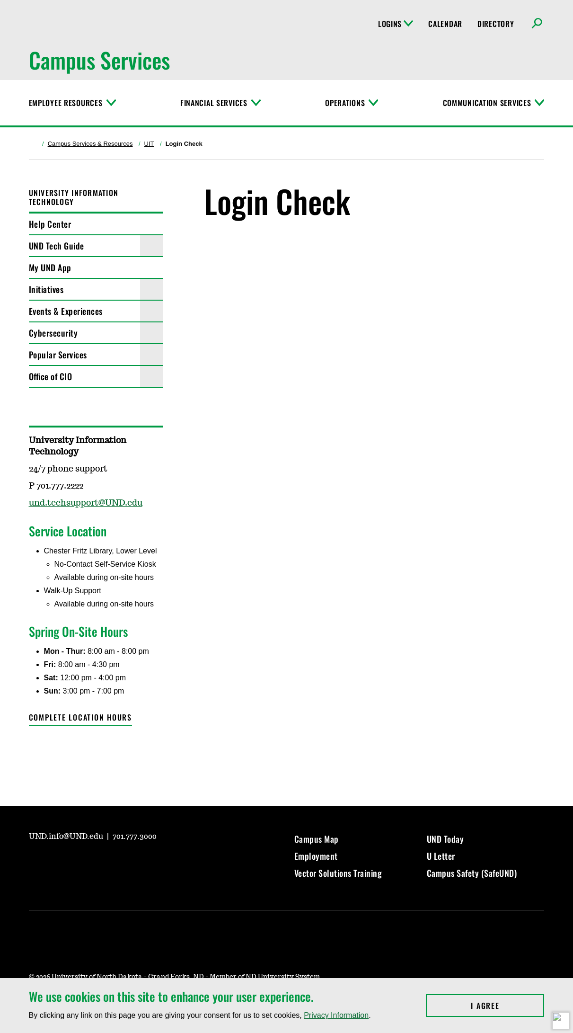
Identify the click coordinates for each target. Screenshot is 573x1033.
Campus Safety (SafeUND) (472, 873)
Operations (345, 102)
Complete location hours (80, 717)
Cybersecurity (53, 333)
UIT (149, 143)
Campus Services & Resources (90, 143)
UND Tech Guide (56, 246)
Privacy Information (336, 1015)
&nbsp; (374, 453)
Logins (395, 23)
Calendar (445, 23)
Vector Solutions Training (338, 873)
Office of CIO (50, 376)
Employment (316, 856)
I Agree (507, 1005)
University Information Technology (74, 197)
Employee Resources (66, 102)
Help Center (50, 224)
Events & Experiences (66, 311)
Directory (495, 23)
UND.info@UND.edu (67, 836)
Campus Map (316, 839)
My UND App (50, 267)
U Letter (441, 856)
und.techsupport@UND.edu (85, 503)
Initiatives (46, 289)
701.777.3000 (135, 836)
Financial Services (213, 102)
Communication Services (487, 102)
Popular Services (58, 354)
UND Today (445, 839)
